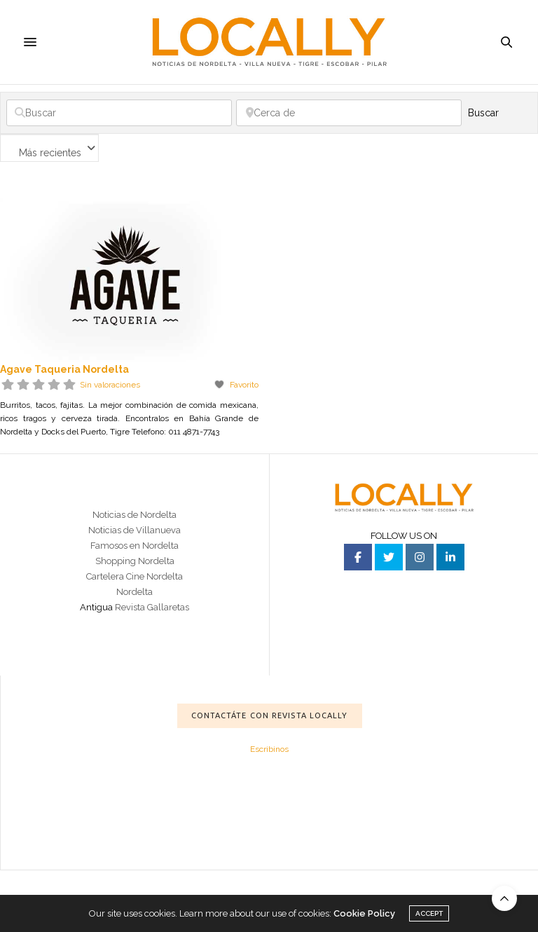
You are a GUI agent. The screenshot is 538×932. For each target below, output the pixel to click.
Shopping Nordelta (134, 561)
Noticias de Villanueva (134, 530)
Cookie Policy (364, 913)
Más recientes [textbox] (50, 152)
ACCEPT (429, 913)
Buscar (499, 112)
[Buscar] (119, 113)
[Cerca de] (349, 113)
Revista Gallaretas (152, 607)
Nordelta (134, 592)
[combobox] (49, 148)
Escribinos (269, 749)
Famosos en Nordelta (134, 545)
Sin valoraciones (110, 385)
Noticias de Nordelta (134, 514)
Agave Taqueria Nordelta (64, 369)
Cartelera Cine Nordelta (134, 576)
